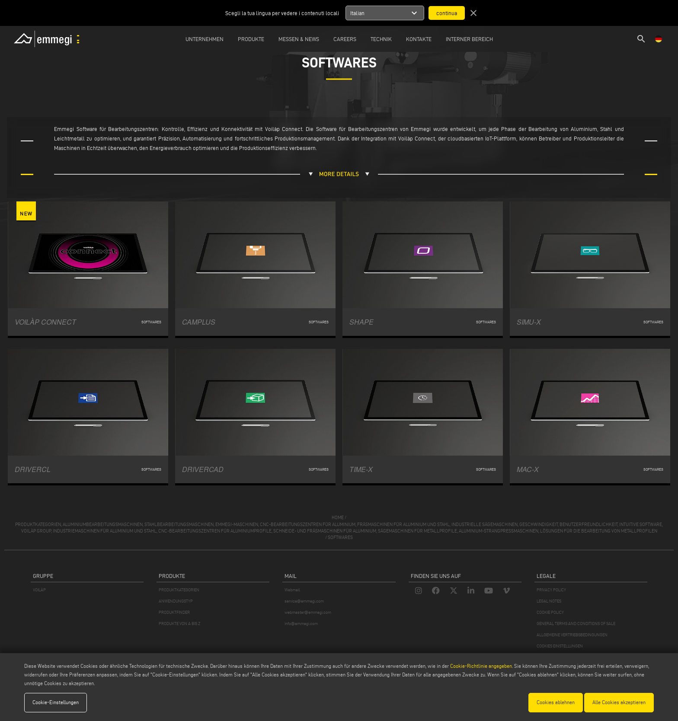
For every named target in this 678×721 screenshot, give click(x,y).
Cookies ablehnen (556, 702)
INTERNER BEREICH (469, 39)
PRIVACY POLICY (551, 589)
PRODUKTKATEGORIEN (179, 589)
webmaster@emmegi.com (308, 612)
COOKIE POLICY (550, 612)
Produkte (251, 39)
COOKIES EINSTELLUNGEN (560, 646)
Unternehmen (204, 39)
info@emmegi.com (301, 623)
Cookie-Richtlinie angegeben (481, 666)
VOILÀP (39, 589)
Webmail (292, 589)
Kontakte (419, 39)
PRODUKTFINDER (174, 612)
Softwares (340, 537)
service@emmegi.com (304, 601)
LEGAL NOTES (549, 601)
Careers (344, 39)
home (338, 517)
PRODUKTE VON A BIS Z (179, 623)
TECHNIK (381, 39)
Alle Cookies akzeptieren (619, 702)
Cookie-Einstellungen (55, 702)
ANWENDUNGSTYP (176, 601)
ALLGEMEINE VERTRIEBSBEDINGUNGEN (572, 634)
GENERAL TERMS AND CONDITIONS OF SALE (576, 623)
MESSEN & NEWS (298, 39)
